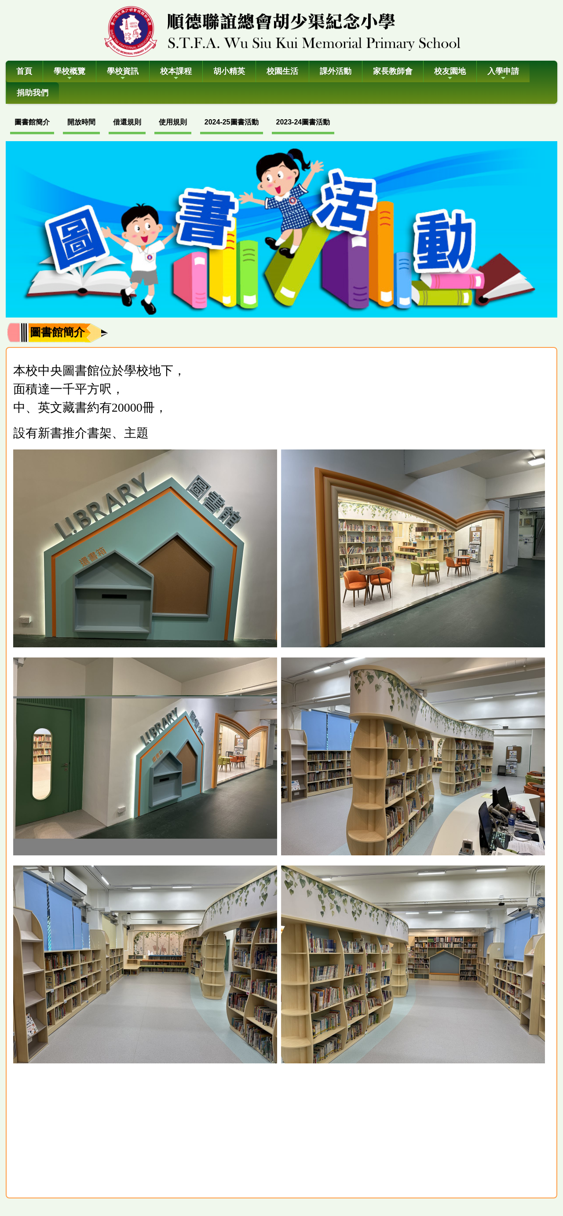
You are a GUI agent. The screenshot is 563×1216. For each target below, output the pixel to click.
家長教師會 (393, 71)
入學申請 (503, 74)
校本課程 (176, 74)
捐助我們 (32, 92)
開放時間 (81, 122)
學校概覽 (69, 74)
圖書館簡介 (32, 122)
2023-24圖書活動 (303, 122)
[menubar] (172, 123)
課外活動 (335, 71)
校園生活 (282, 71)
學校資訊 (123, 74)
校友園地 (450, 74)
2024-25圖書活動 (232, 122)
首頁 (24, 71)
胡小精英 (229, 71)
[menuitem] (32, 123)
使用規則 (173, 122)
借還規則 (127, 122)
